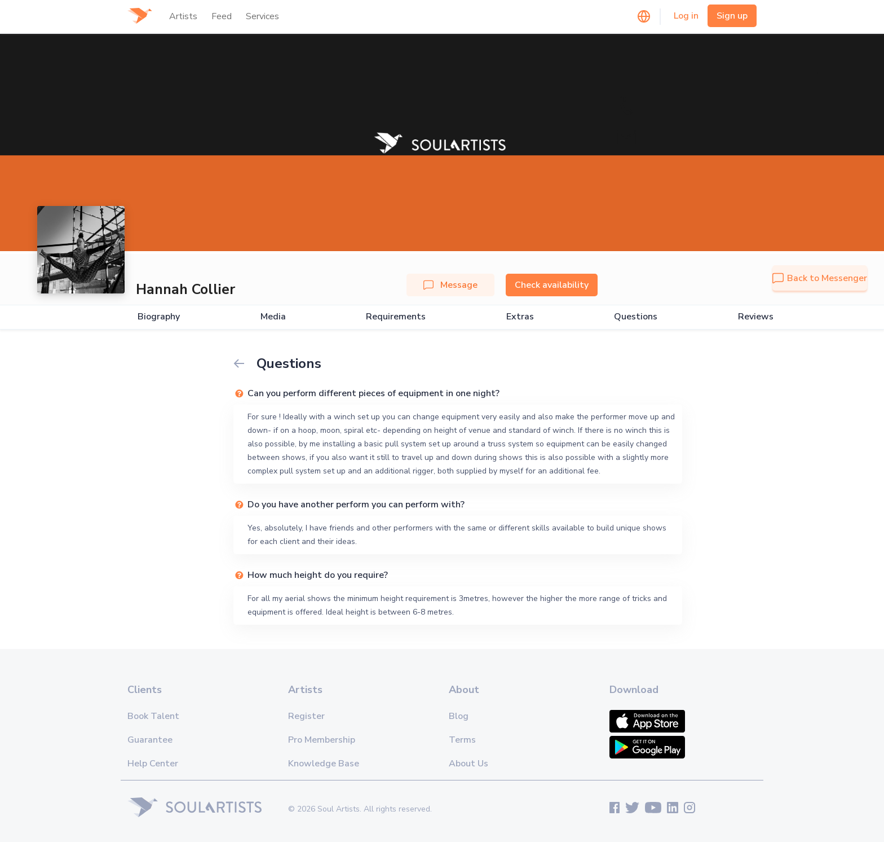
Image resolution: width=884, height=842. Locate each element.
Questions (635, 317)
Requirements (396, 317)
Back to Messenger (819, 278)
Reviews (756, 317)
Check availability (552, 285)
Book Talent (153, 716)
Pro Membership (321, 739)
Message (450, 285)
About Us (468, 763)
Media (273, 317)
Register (306, 716)
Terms (462, 739)
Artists (183, 16)
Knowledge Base (323, 763)
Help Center (152, 763)
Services (262, 16)
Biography (159, 317)
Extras (520, 317)
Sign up (732, 16)
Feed (221, 16)
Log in (686, 16)
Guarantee (150, 739)
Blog (458, 716)
